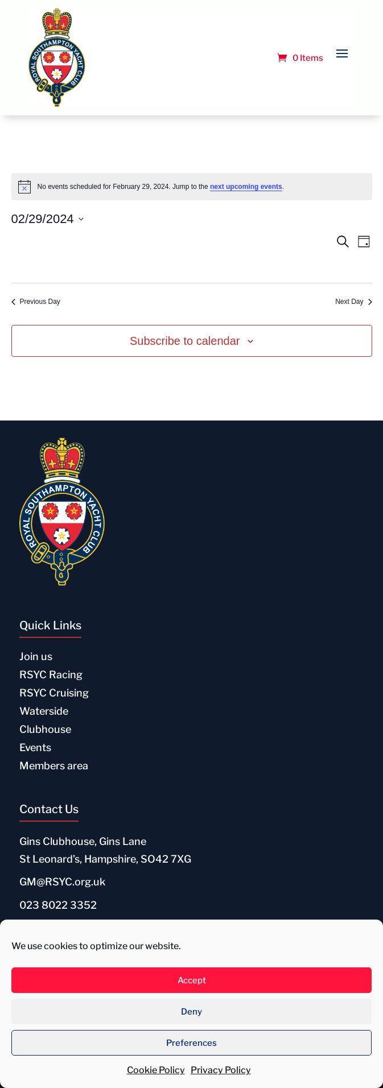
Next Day (353, 302)
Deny (191, 1012)
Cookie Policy (156, 1070)
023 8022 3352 (58, 905)
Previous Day (35, 302)
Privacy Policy (221, 1070)
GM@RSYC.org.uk (62, 882)
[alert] (191, 186)
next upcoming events (246, 187)
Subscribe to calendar (185, 341)
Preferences (191, 1043)
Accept (192, 980)
